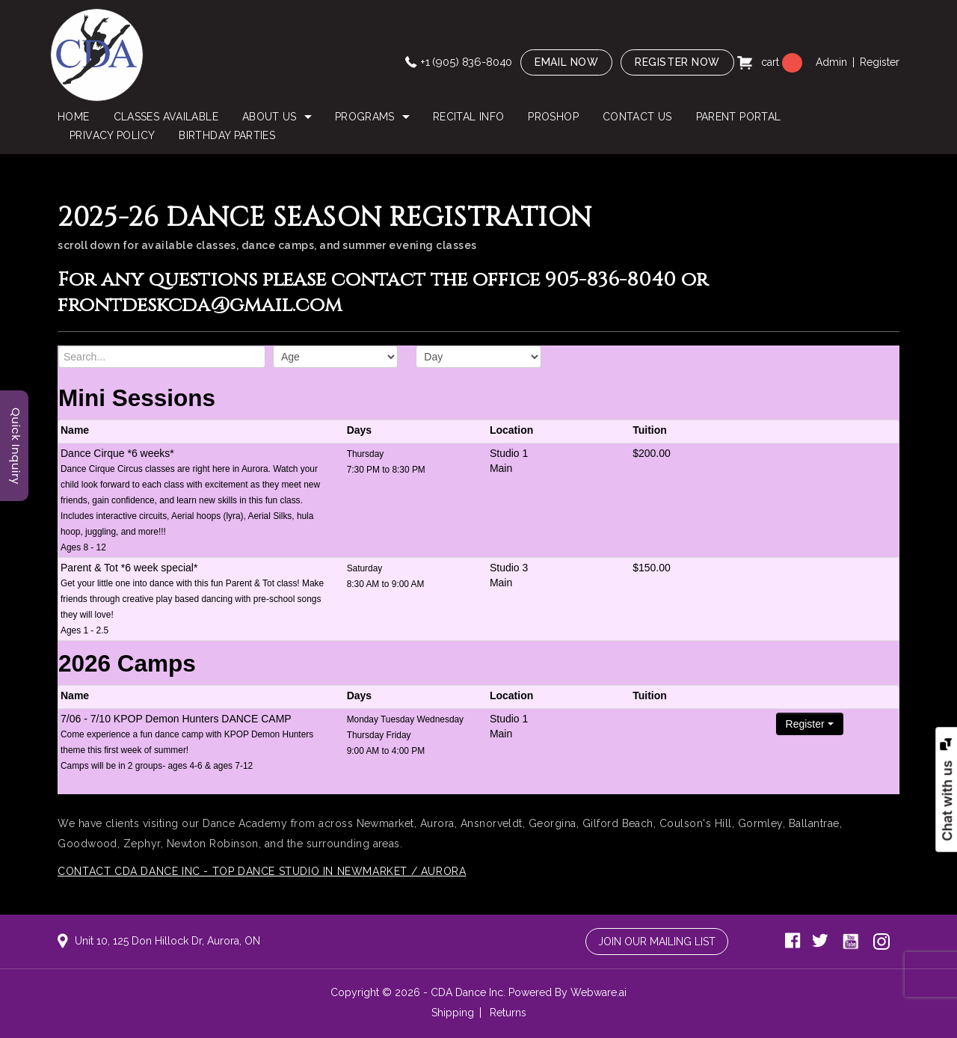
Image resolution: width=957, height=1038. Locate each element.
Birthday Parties (227, 135)
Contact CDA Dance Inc (129, 871)
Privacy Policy (112, 135)
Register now (677, 62)
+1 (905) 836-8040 (466, 62)
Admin (831, 62)
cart (771, 62)
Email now (566, 62)
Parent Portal (738, 117)
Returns (508, 1012)
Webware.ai (598, 992)
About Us (269, 117)
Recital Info (468, 117)
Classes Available (166, 117)
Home (73, 117)
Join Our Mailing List (657, 942)
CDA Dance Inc (467, 992)
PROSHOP (553, 117)
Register (879, 62)
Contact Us (637, 117)
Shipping (452, 1012)
